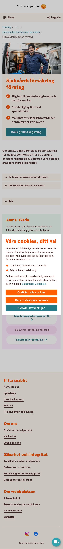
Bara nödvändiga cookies (31, 300)
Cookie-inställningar (31, 308)
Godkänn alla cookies (31, 293)
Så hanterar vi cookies (34, 283)
